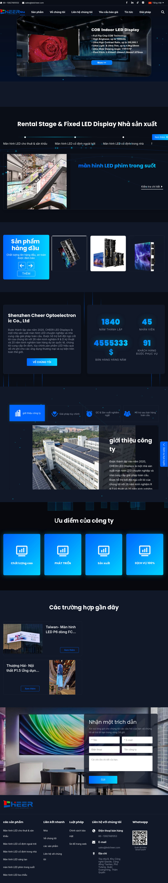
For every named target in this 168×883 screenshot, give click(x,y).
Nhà (22, 12)
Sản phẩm (37, 12)
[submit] (103, 780)
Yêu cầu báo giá (108, 12)
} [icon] (27, 413)
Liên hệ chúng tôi (81, 12)
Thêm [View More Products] (26, 273)
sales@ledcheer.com (34, 3)
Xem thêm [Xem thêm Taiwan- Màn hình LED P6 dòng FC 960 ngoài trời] (69, 650)
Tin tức (128, 12)
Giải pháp (145, 12)
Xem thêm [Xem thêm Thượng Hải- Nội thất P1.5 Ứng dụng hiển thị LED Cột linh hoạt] (30, 688)
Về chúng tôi (57, 12)
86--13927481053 (11, 3)
